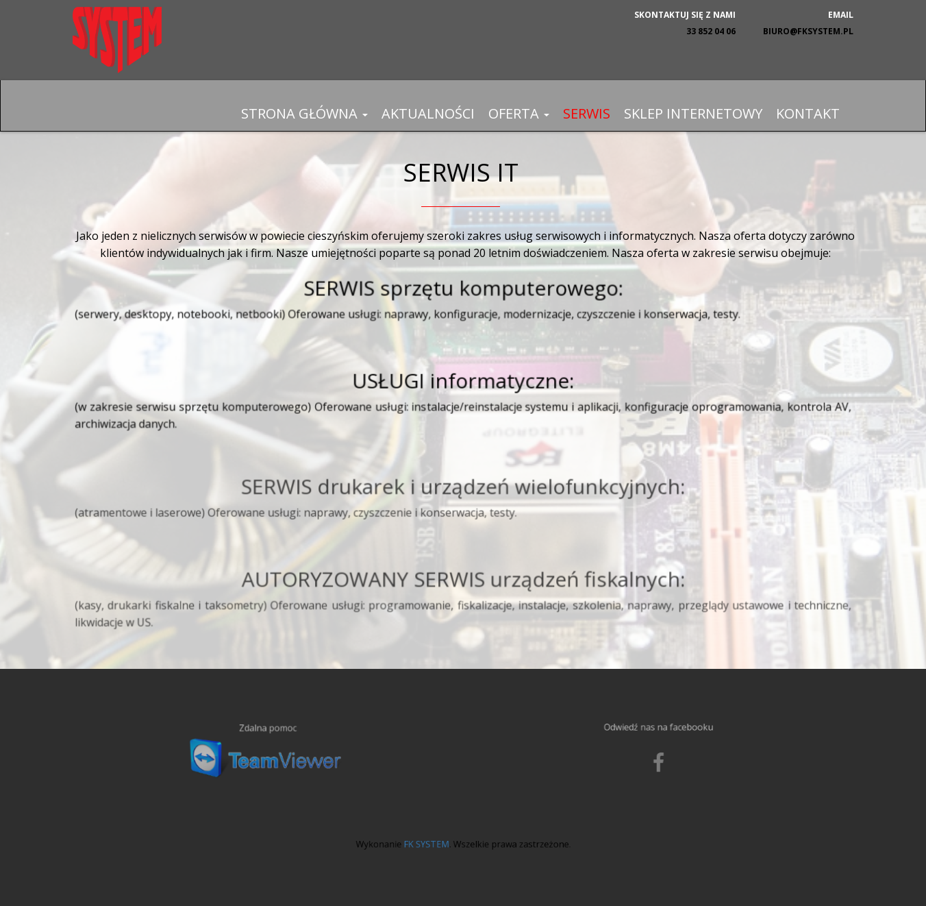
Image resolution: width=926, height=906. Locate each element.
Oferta (518, 113)
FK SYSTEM (434, 839)
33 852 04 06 (711, 31)
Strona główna (304, 113)
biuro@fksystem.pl (808, 31)
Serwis (586, 113)
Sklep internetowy (693, 113)
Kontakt (808, 113)
